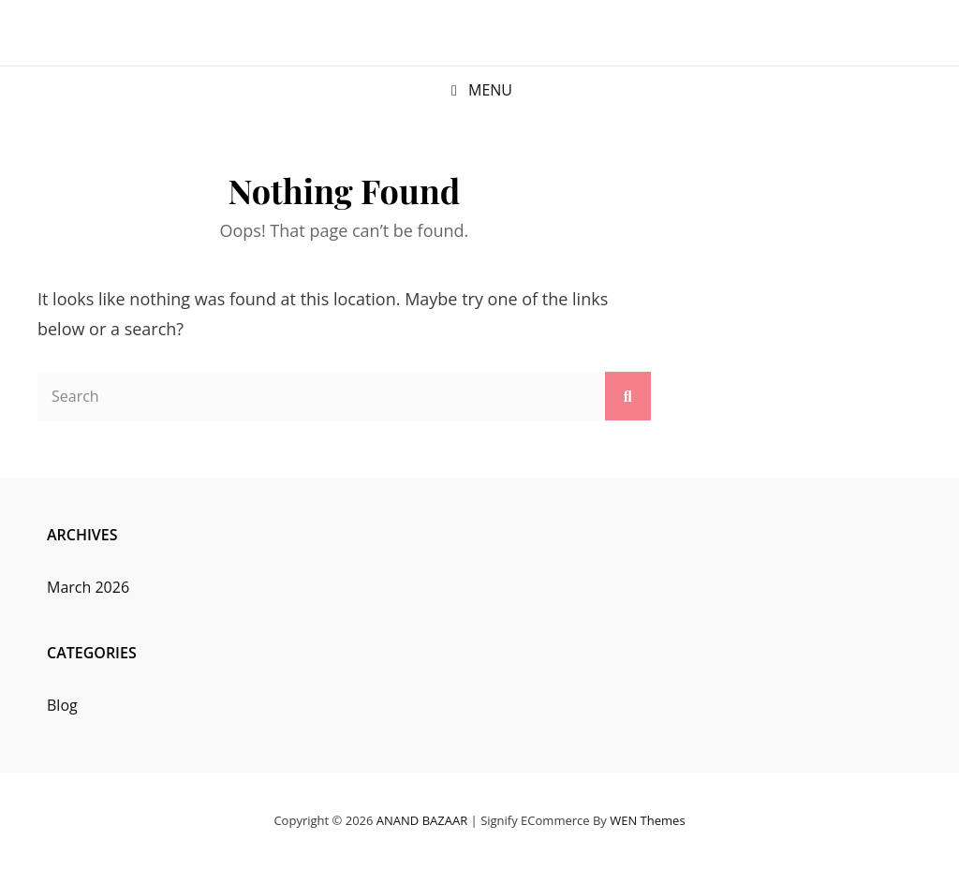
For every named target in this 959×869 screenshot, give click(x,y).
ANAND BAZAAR (421, 820)
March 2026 (88, 587)
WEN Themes (647, 820)
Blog (62, 705)
